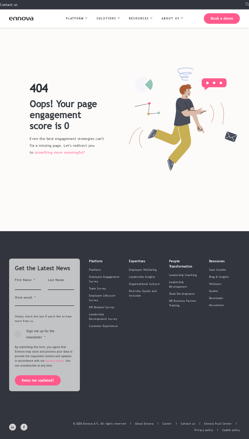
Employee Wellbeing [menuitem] (143, 270)
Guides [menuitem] (213, 291)
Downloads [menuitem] (216, 298)
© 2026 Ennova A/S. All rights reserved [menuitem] (99, 424)
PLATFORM (76, 18)
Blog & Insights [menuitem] (219, 277)
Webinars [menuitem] (215, 284)
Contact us (8, 4)
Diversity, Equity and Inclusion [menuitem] (143, 293)
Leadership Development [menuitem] (178, 284)
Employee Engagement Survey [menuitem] (104, 279)
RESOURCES (140, 18)
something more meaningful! (60, 152)
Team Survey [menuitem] (97, 288)
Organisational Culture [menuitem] (144, 284)
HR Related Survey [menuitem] (102, 307)
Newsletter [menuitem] (216, 305)
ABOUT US (172, 18)
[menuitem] (144, 423)
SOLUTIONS (108, 18)
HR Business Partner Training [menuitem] (183, 303)
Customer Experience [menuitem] (103, 326)
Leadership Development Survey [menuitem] (103, 316)
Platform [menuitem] (95, 270)
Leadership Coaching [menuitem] (183, 275)
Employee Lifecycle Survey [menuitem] (102, 298)
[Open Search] (247, 4)
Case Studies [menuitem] (217, 270)
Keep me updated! (38, 380)
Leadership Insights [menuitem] (142, 277)
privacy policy (55, 360)
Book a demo (222, 18)
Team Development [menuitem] (182, 294)
